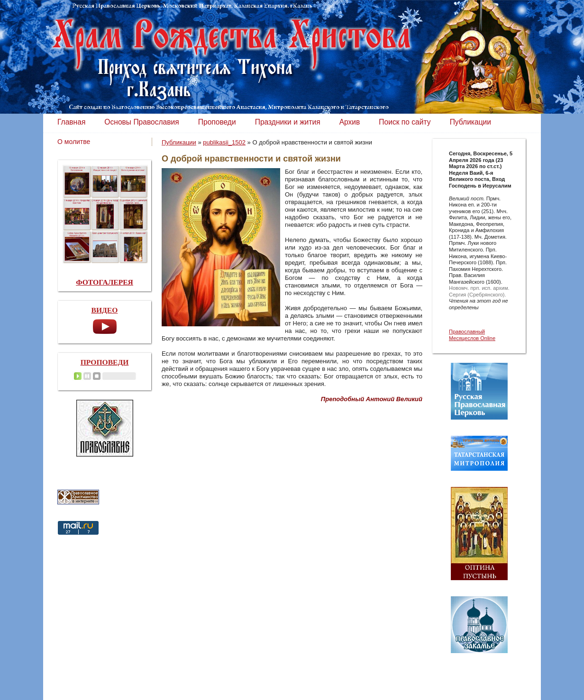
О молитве (73, 141)
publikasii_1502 (224, 142)
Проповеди (217, 122)
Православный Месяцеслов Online (472, 335)
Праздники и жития (287, 122)
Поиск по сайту (404, 122)
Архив (349, 122)
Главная (71, 122)
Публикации (470, 122)
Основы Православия (141, 122)
